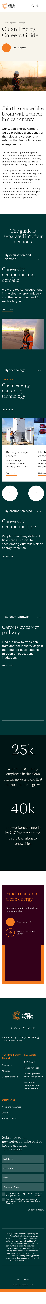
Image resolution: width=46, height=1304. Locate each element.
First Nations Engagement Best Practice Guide (32, 1085)
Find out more (7, 310)
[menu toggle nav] (42, 6)
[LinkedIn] (20, 1028)
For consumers (9, 1118)
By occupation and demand (23, 257)
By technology (23, 370)
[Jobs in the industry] (21, 922)
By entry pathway (23, 617)
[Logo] (23, 1016)
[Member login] (37, 5)
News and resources (11, 1107)
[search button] (33, 5)
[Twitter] (24, 1028)
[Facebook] (11, 1028)
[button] (10, 493)
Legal (18, 1279)
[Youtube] (28, 1028)
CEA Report (29, 1062)
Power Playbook (31, 1068)
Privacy (27, 1279)
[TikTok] (33, 1028)
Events (5, 1113)
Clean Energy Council (21, 1285)
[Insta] (15, 1028)
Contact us (7, 1065)
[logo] (9, 6)
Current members (10, 1077)
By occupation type (23, 511)
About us (6, 1071)
